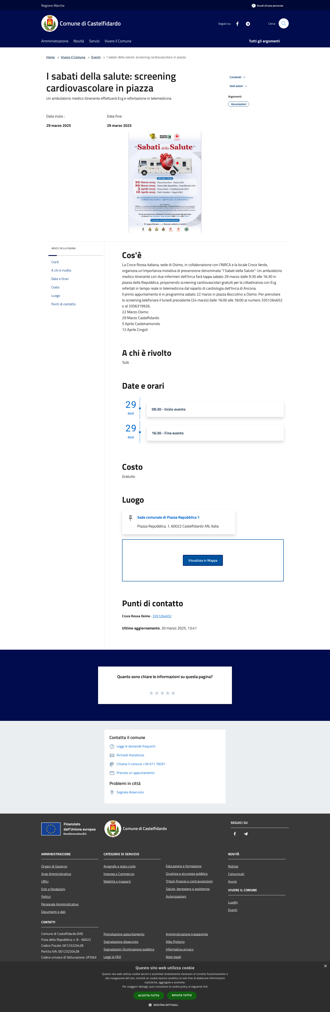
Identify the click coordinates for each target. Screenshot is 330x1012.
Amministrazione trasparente (187, 934)
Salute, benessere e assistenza (188, 888)
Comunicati (236, 873)
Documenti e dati (53, 911)
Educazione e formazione (183, 866)
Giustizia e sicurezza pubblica (187, 873)
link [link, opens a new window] (205, 986)
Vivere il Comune (73, 57)
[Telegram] (246, 23)
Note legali (173, 956)
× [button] (325, 966)
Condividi (238, 77)
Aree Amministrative (56, 873)
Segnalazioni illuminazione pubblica (129, 949)
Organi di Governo (54, 866)
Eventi (96, 57)
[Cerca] (284, 23)
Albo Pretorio (175, 941)
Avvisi (232, 881)
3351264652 (162, 615)
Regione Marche (52, 5)
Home (50, 57)
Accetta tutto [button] (148, 995)
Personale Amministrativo (60, 904)
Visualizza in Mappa (202, 560)
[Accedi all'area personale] (267, 6)
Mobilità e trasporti (117, 881)
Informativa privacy (180, 949)
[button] (165, 1005)
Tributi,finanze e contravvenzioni (189, 881)
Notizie (233, 866)
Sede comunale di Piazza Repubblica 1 (168, 517)
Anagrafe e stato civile (120, 866)
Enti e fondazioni (53, 889)
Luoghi (233, 902)
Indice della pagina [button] (63, 248)
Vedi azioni (239, 86)
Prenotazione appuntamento (124, 934)
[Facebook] (236, 23)
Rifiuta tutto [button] (182, 995)
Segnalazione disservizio (121, 941)
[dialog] (165, 987)
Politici (46, 896)
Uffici (45, 881)
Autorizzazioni (176, 896)
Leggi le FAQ (112, 956)
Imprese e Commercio (119, 873)
